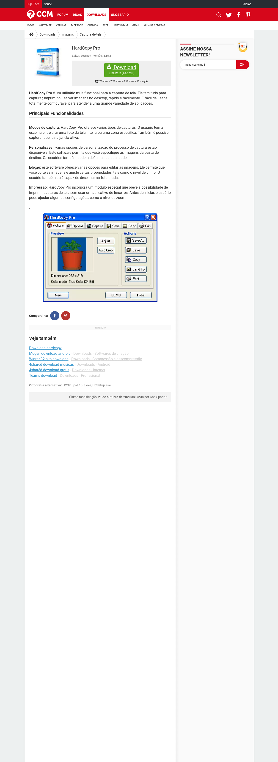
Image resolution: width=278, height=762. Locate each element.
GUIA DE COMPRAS (154, 25)
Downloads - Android (93, 364)
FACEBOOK (77, 25)
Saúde (48, 4)
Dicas (77, 15)
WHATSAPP (45, 25)
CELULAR (61, 25)
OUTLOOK (92, 25)
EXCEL (106, 25)
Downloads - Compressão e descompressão (106, 359)
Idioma (247, 4)
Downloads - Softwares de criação (101, 353)
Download (121, 69)
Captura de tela (91, 34)
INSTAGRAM (121, 25)
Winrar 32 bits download (49, 359)
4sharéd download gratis (49, 370)
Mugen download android (50, 353)
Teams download (43, 375)
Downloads (96, 15)
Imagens (67, 34)
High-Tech (33, 4)
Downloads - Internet (88, 370)
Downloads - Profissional (80, 375)
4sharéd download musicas (51, 364)
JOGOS (31, 25)
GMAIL (136, 25)
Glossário (120, 15)
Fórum (62, 15)
